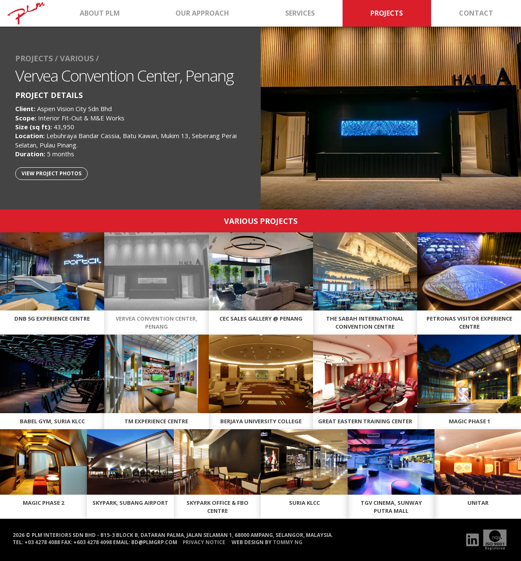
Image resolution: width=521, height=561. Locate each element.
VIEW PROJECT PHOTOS (51, 173)
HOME (26, 13)
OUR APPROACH (202, 13)
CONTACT (476, 13)
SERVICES (300, 13)
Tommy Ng (287, 542)
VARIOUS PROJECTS (260, 220)
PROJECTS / (36, 58)
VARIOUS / (79, 58)
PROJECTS (386, 13)
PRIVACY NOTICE (204, 542)
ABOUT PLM (100, 13)
